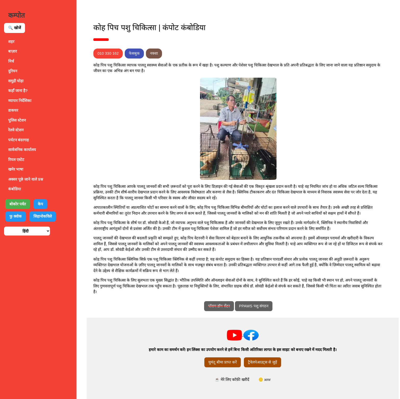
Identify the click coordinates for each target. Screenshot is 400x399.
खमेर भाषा (15, 169)
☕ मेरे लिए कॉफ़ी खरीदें (232, 379)
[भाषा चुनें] (27, 231)
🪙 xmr (264, 379)
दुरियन (12, 71)
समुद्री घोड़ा (15, 81)
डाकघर (13, 110)
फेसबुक (134, 53)
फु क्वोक (15, 216)
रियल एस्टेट (16, 159)
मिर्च (11, 61)
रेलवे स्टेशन (15, 130)
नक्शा (154, 53)
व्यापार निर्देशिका (19, 100)
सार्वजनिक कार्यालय (22, 149)
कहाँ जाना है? (18, 90)
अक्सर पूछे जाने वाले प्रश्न (25, 179)
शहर (11, 41)
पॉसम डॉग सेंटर (219, 306)
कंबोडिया (14, 189)
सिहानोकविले (42, 216)
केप (40, 204)
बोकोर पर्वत (17, 204)
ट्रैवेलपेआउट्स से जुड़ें (262, 362)
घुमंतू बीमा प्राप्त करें (222, 362)
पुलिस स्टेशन (17, 120)
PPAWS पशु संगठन (253, 306)
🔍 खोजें (14, 28)
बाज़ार (12, 51)
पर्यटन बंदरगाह (18, 140)
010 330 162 (108, 53)
